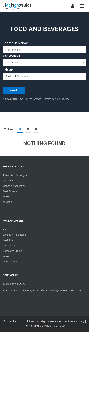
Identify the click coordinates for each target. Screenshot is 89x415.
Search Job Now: (16, 43)
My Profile (8, 180)
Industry (8, 69)
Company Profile (12, 251)
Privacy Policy (74, 321)
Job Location (11, 55)
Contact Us (9, 245)
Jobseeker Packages (15, 175)
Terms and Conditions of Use (44, 325)
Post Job (8, 240)
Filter (9, 129)
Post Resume (10, 191)
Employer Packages (14, 234)
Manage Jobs (10, 261)
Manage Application (14, 186)
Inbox (6, 196)
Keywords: (10, 98)
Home (6, 229)
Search (14, 90)
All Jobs (7, 202)
